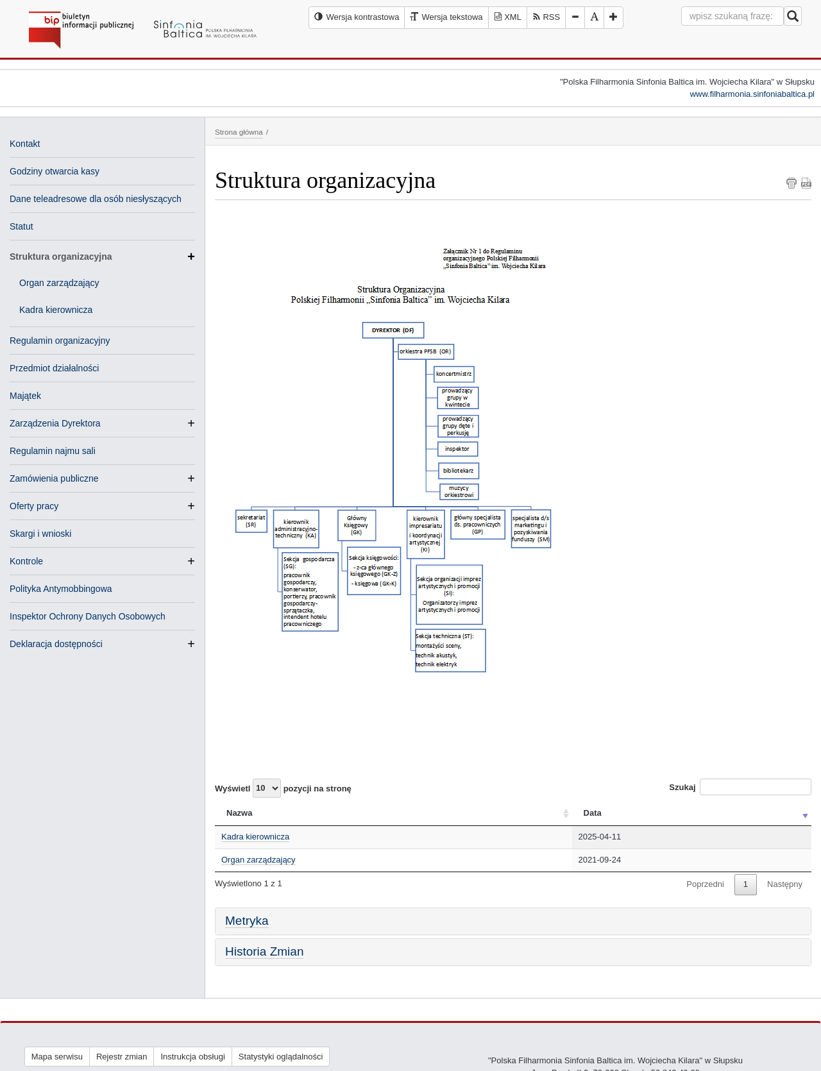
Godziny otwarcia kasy (54, 171)
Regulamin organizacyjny (60, 340)
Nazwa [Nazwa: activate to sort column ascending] (239, 813)
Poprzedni (705, 884)
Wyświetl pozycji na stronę (283, 788)
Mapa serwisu (57, 1056)
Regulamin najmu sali (53, 451)
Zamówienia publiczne (54, 478)
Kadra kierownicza (55, 310)
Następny (784, 884)
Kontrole (26, 561)
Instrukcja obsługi (192, 1056)
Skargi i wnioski (40, 533)
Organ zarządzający (59, 283)
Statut (21, 226)
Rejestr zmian (121, 1056)
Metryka (247, 920)
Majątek (25, 396)
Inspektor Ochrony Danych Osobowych (87, 616)
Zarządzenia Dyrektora (55, 423)
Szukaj (740, 787)
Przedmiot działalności (54, 368)
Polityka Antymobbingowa (61, 589)
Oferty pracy (34, 506)
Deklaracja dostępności (56, 644)
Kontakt (25, 144)
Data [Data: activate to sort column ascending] (593, 813)
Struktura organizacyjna (102, 256)
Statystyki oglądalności (281, 1056)
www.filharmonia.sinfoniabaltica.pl (752, 94)
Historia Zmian (264, 951)
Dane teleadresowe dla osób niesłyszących (96, 199)
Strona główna (239, 132)
